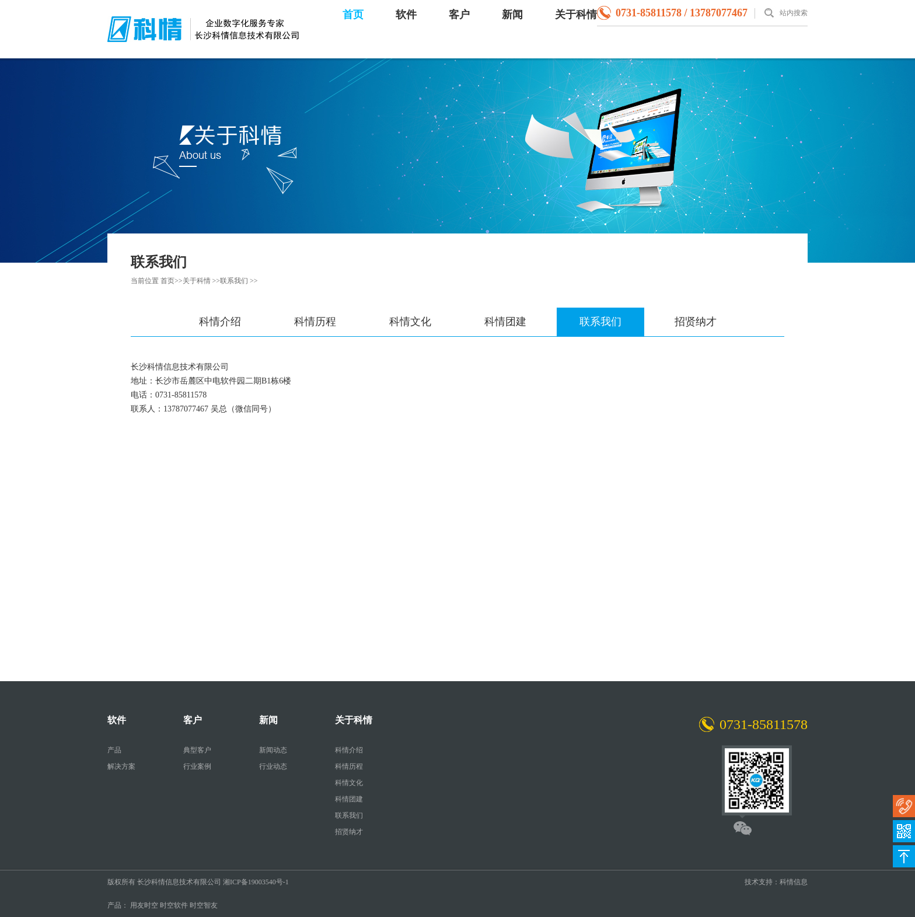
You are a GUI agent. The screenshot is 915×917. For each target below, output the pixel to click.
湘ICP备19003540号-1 (256, 882)
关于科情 (576, 14)
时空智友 (204, 905)
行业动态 (273, 766)
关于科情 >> (202, 281)
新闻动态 (273, 750)
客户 (459, 14)
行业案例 (197, 766)
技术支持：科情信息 (776, 882)
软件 (406, 14)
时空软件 (174, 905)
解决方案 (121, 766)
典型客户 (197, 750)
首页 (353, 14)
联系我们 (600, 321)
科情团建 (505, 321)
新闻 (512, 14)
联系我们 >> (239, 281)
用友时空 (144, 905)
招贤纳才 (696, 321)
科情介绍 (220, 321)
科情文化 (410, 321)
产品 (114, 750)
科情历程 (315, 321)
